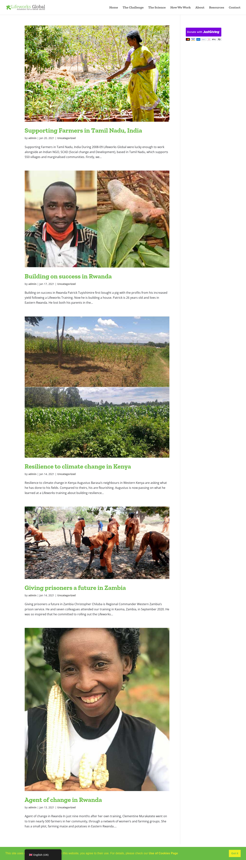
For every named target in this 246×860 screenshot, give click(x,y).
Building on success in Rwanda (68, 276)
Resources (216, 7)
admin (32, 138)
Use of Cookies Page (163, 853)
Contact (234, 7)
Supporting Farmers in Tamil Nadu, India (83, 130)
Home (113, 7)
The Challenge (133, 7)
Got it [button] (234, 853)
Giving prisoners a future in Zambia (75, 588)
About (199, 7)
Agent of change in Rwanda (63, 800)
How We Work (180, 7)
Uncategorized (66, 138)
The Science (157, 7)
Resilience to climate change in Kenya (78, 466)
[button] (179, 853)
